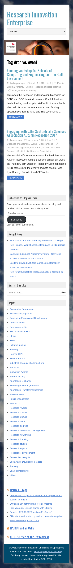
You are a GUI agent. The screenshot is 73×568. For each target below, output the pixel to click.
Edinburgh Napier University (48, 551)
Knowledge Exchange (21, 381)
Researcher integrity (20, 457)
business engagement (18, 147)
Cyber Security (17, 322)
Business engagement (18, 144)
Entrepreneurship (18, 327)
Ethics (13, 336)
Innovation (15, 367)
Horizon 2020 (16, 354)
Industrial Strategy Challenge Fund (27, 363)
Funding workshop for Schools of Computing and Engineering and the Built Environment (35, 74)
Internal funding (17, 376)
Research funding (27, 90)
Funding (28, 87)
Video (12, 475)
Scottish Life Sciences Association (34, 151)
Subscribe (16, 219)
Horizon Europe (17, 358)
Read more (15, 117)
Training (57, 87)
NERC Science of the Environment (29, 537)
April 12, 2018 (37, 83)
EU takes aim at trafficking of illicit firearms (31, 504)
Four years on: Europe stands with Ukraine (31, 508)
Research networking (20, 435)
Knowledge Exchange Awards (25, 385)
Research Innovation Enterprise (32, 18)
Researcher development (22, 453)
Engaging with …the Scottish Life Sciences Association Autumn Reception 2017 (36, 133)
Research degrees (19, 426)
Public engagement (19, 399)
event (14, 90)
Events (60, 83)
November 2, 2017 (37, 140)
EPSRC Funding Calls (22, 528)
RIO (39, 147)
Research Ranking (19, 439)
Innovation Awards (19, 372)
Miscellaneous (46, 144)
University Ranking (19, 471)
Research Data (17, 421)
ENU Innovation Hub (20, 331)
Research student (18, 444)
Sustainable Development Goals (26, 462)
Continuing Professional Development (29, 318)
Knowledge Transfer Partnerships (26, 390)
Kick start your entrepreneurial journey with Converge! (36, 240)
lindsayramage (17, 83)
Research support (43, 87)
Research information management (27, 430)
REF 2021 (15, 403)
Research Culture (18, 412)
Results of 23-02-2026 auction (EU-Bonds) (31, 512)
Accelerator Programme (21, 309)
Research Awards (18, 408)
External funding (15, 87)
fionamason (16, 140)
